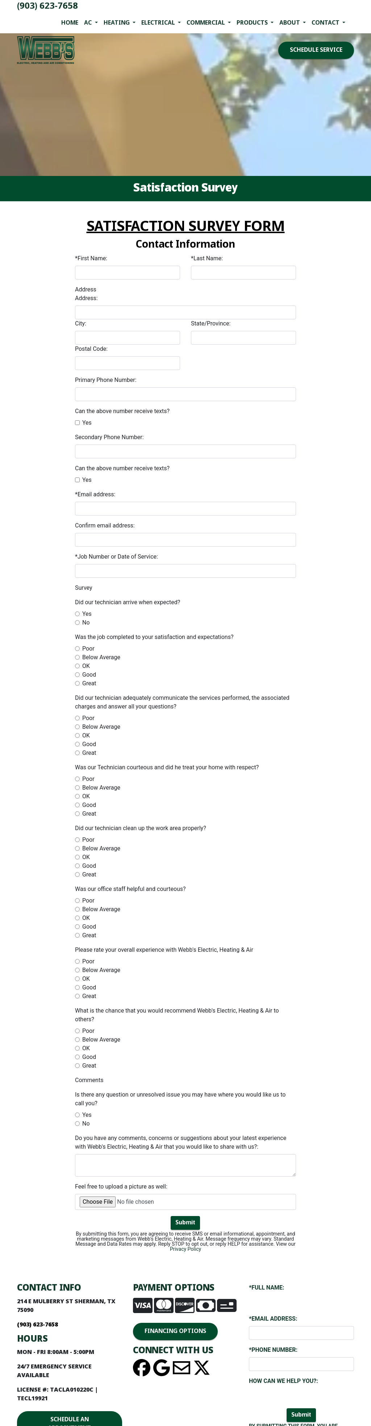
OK (86, 665)
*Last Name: (207, 258)
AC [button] (88, 23)
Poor (88, 648)
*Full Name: (266, 1287)
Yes (87, 422)
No (86, 622)
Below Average (101, 657)
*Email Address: (273, 1318)
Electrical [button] (158, 23)
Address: (86, 298)
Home (69, 23)
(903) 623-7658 (47, 6)
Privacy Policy (185, 1249)
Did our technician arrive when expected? (127, 602)
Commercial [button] (206, 23)
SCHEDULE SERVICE (316, 50)
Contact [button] (326, 23)
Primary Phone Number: (106, 380)
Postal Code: (91, 348)
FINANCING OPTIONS (175, 1331)
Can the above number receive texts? (122, 411)
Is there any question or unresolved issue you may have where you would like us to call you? (180, 1099)
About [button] (290, 23)
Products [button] (253, 23)
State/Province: (210, 323)
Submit (185, 1223)
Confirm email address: (105, 525)
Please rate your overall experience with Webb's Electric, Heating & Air (164, 949)
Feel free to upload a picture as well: (121, 1186)
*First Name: (91, 258)
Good (89, 674)
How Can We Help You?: (283, 1380)
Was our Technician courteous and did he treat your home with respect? (167, 767)
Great (89, 683)
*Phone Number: (273, 1349)
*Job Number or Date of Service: (116, 556)
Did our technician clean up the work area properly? (140, 828)
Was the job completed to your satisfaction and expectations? (154, 637)
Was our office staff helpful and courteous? (130, 889)
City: (80, 323)
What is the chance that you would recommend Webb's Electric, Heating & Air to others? (177, 1015)
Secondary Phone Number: (109, 437)
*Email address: (95, 494)
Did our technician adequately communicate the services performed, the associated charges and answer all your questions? (182, 702)
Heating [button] (117, 23)
